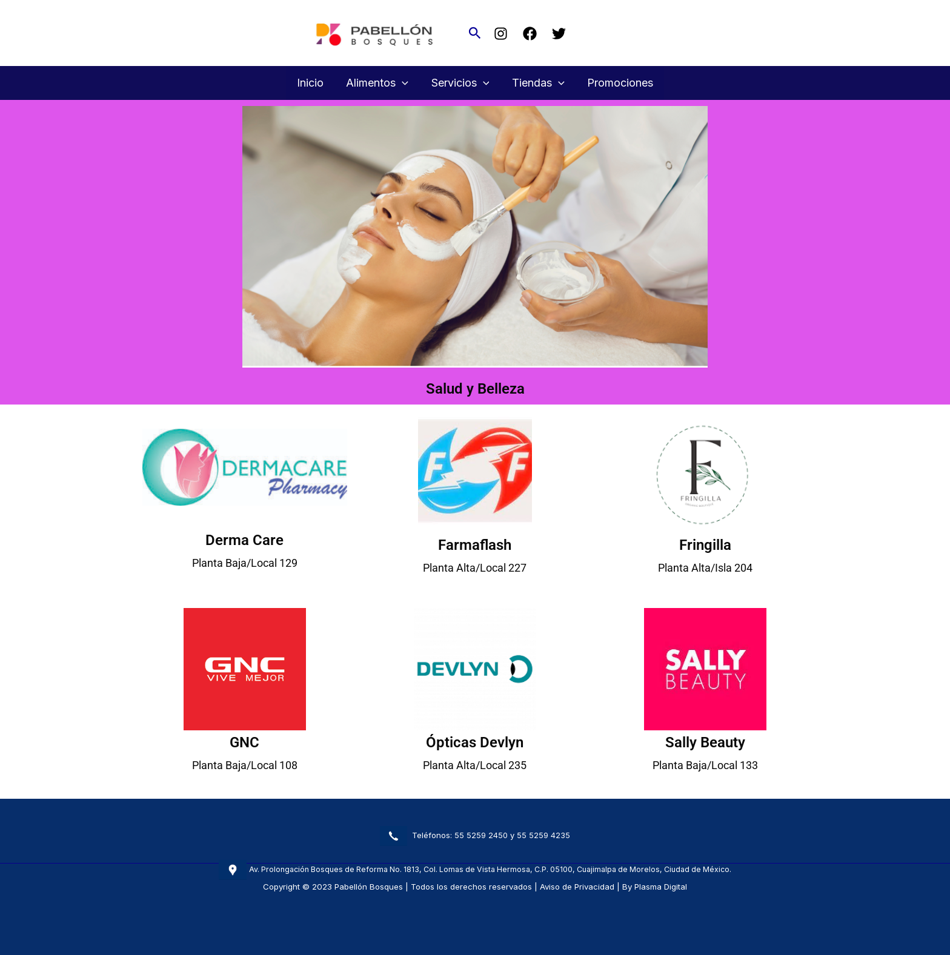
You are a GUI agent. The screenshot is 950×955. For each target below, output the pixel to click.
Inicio (312, 82)
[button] (475, 33)
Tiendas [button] (537, 83)
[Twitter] (559, 34)
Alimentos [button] (378, 83)
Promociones (618, 82)
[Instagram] (501, 34)
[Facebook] (530, 34)
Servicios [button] (460, 83)
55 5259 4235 (543, 835)
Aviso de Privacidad (577, 886)
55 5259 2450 (481, 835)
